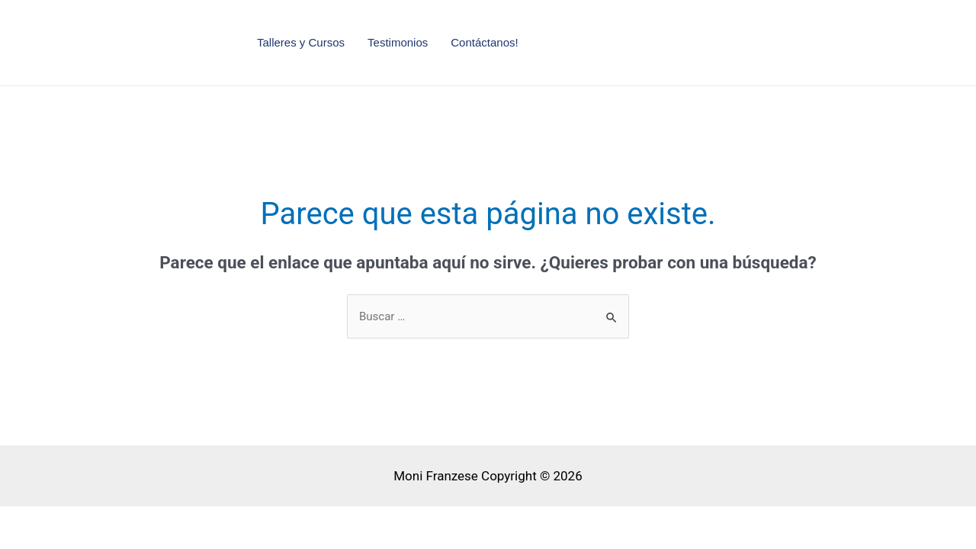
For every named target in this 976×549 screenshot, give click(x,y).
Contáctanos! (484, 42)
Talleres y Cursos (301, 42)
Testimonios (398, 42)
